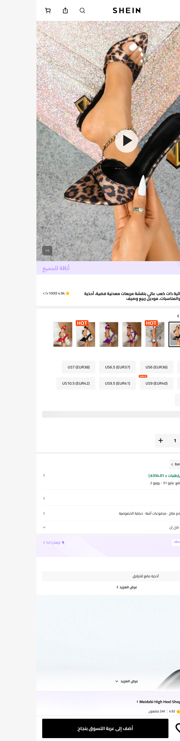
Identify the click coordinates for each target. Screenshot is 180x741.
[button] (19, 293)
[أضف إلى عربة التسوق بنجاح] (69, 728)
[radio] (164, 334)
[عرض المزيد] (90, 587)
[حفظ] (145, 728)
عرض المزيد (90, 681)
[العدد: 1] (138, 440)
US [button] (157, 355)
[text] (166, 282)
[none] (161, 710)
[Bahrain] (144, 464)
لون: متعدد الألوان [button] (156, 316)
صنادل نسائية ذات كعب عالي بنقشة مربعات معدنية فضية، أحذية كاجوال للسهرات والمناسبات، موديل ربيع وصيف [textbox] (111, 296)
